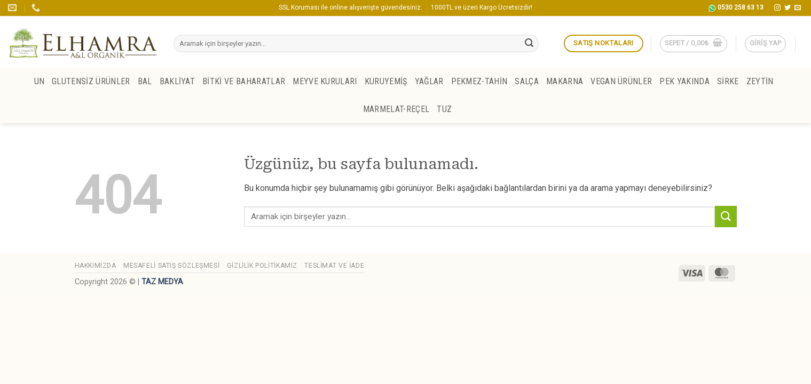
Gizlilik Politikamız (262, 265)
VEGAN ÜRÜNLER (621, 81)
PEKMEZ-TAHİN (479, 81)
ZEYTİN (760, 81)
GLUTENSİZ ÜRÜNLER (91, 81)
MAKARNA (564, 81)
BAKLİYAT (177, 81)
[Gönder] (529, 44)
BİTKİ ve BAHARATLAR (243, 81)
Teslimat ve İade (334, 265)
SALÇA (527, 81)
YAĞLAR (429, 81)
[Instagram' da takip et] (777, 8)
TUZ (444, 109)
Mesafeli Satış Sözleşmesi (171, 265)
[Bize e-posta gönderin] (797, 8)
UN (39, 81)
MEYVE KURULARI (325, 81)
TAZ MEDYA (162, 281)
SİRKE (728, 81)
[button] (693, 43)
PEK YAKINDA (684, 81)
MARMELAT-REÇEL (396, 109)
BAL (145, 81)
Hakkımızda (95, 265)
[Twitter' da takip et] (787, 8)
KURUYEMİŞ (386, 81)
